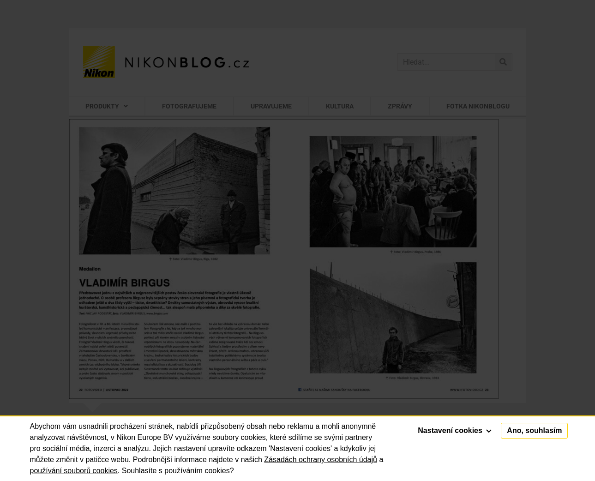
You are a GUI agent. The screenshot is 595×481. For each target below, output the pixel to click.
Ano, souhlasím (534, 430)
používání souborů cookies (74, 471)
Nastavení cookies (455, 430)
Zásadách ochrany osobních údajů (320, 459)
